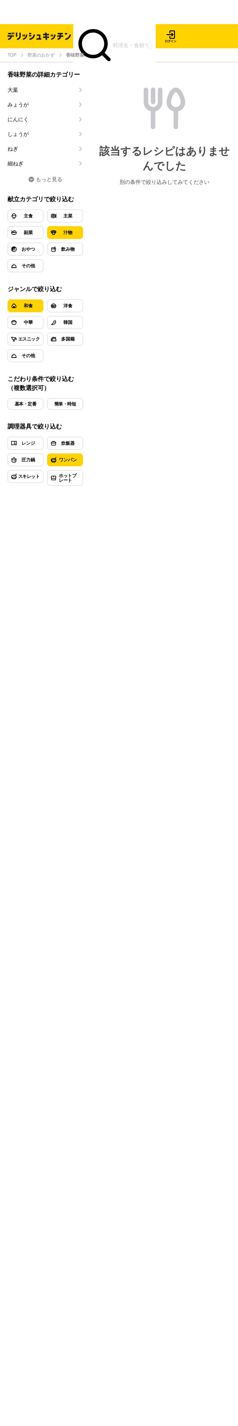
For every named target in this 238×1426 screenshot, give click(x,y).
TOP (12, 55)
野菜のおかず (41, 55)
